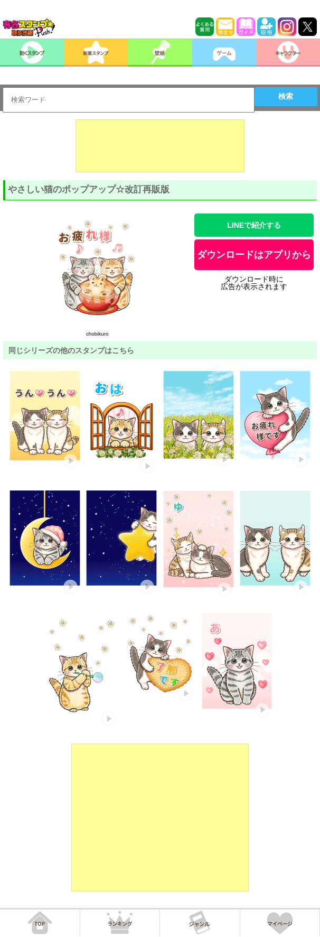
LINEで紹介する (254, 225)
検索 (285, 96)
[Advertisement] (160, 145)
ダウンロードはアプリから (254, 254)
